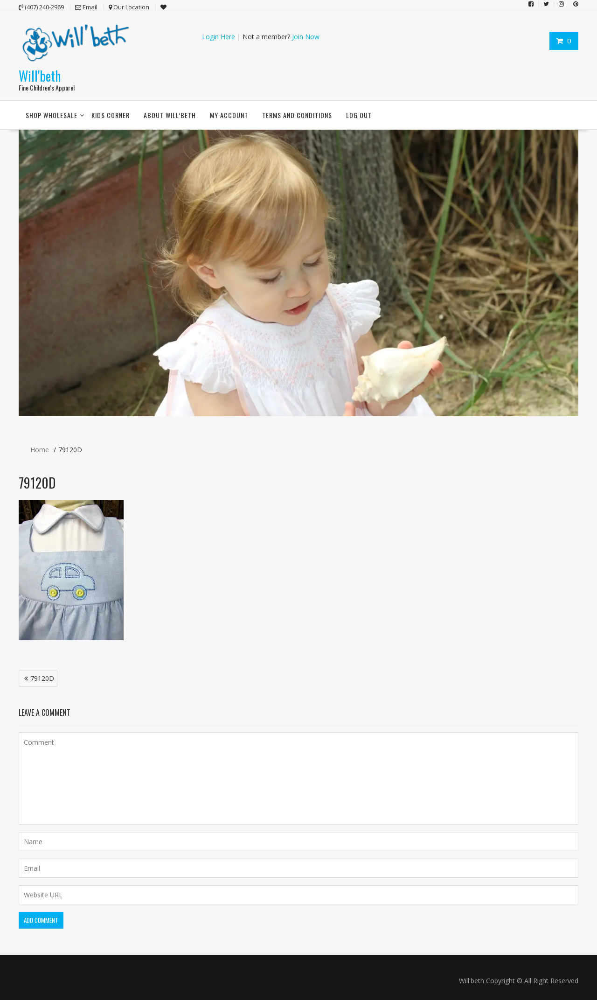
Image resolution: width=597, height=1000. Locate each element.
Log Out (359, 115)
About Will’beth (170, 115)
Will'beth (40, 75)
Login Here (218, 36)
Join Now (305, 36)
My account (229, 115)
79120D (42, 678)
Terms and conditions (297, 115)
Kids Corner (110, 115)
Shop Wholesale (51, 115)
